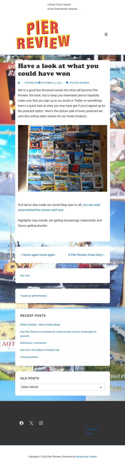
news (86, 83)
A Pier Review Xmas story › (86, 254)
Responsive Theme (86, 456)
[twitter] (31, 423)
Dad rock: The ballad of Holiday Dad (39, 350)
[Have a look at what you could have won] (51, 83)
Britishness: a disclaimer (33, 342)
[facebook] (21, 423)
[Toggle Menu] (106, 34)
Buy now (25, 275)
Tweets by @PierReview (33, 295)
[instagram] (41, 423)
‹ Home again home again (38, 254)
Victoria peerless (29, 357)
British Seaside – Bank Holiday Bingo (40, 324)
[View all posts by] (19, 83)
